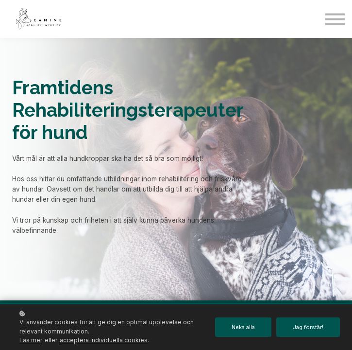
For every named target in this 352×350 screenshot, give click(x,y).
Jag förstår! (307, 327)
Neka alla (241, 327)
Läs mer (30, 340)
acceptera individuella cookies (104, 340)
